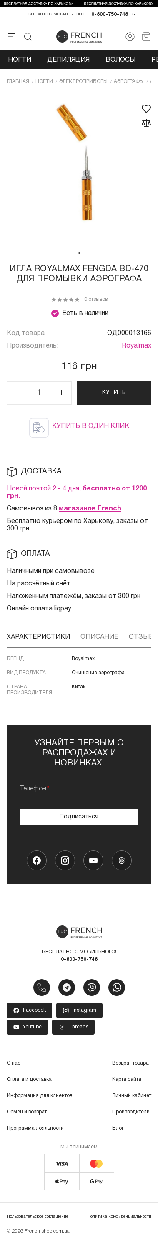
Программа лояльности (35, 1128)
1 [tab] (79, 253)
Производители (131, 1112)
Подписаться (79, 817)
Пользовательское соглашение (37, 1216)
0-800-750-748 (109, 14)
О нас (13, 1063)
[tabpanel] (79, 169)
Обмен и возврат (27, 1112)
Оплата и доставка (29, 1079)
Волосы (120, 60)
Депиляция (68, 60)
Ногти (19, 60)
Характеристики (38, 637)
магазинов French (90, 509)
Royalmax (136, 346)
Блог (118, 1128)
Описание (99, 637)
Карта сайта (126, 1079)
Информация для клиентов (39, 1095)
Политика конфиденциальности (119, 1216)
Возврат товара (130, 1063)
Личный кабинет (131, 1095)
